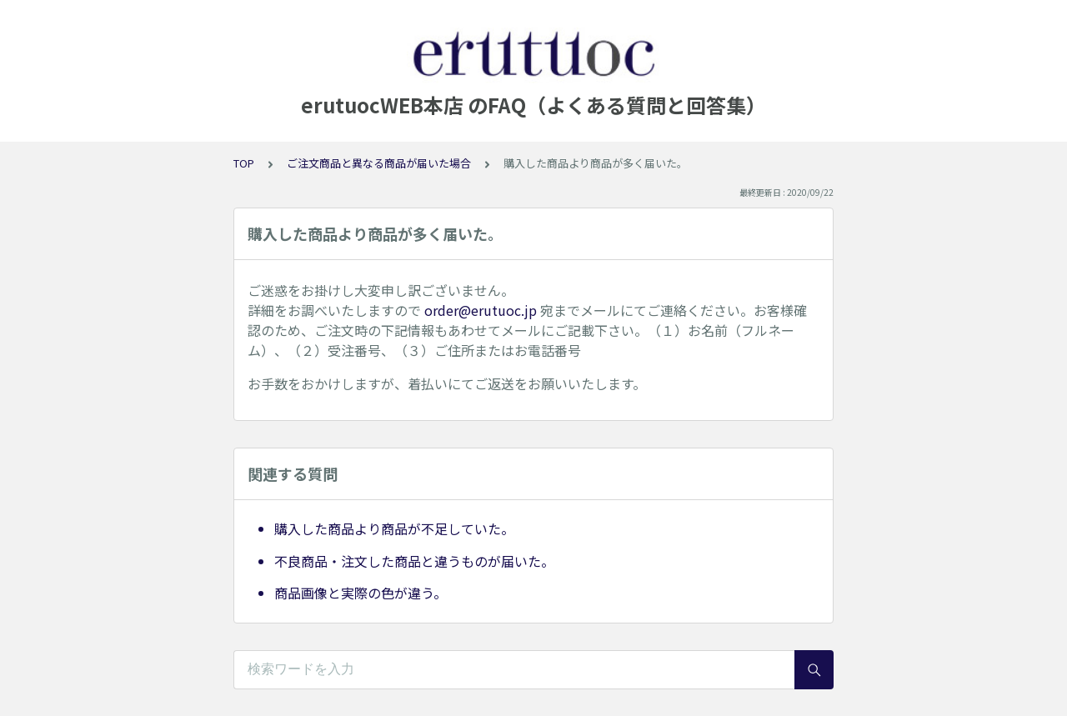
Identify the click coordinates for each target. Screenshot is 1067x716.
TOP (243, 163)
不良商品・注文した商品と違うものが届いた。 (414, 561)
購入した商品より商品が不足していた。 (394, 528)
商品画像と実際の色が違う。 (360, 593)
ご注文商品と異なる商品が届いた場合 (379, 163)
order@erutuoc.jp (480, 310)
